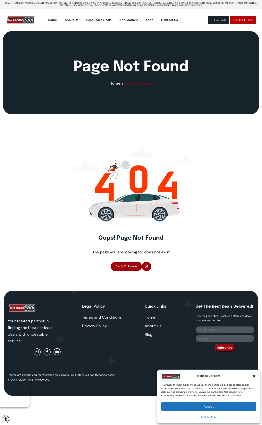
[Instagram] (37, 351)
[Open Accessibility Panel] (6, 419)
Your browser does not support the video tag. (15, 387)
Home (52, 20)
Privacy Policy (208, 416)
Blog (148, 334)
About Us (72, 20)
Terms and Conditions (102, 317)
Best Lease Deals (98, 20)
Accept (209, 407)
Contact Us (169, 20)
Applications (128, 20)
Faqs (149, 20)
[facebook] (47, 351)
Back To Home (126, 266)
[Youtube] (57, 351)
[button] (254, 376)
